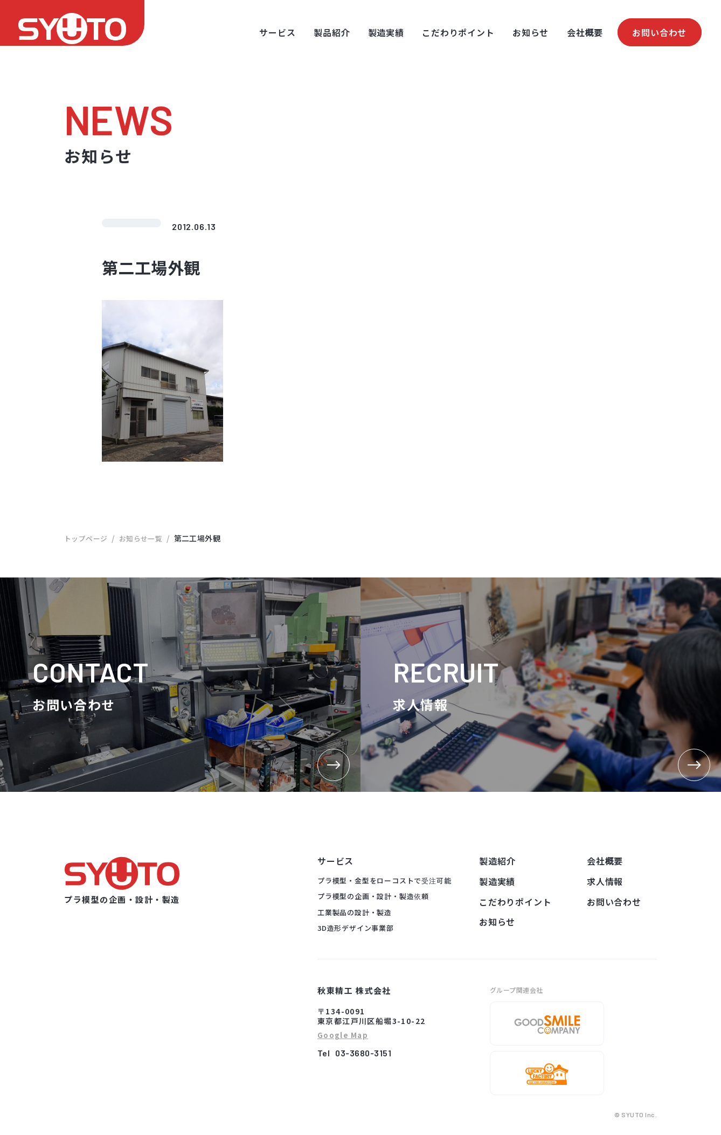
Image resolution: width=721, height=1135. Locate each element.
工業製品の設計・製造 (354, 912)
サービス (277, 32)
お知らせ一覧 (145, 538)
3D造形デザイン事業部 (355, 928)
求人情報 (605, 881)
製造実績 (386, 32)
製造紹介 (497, 860)
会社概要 (585, 32)
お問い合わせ (659, 32)
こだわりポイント (458, 32)
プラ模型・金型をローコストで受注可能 (384, 880)
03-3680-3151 (363, 1053)
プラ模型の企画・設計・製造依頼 (373, 896)
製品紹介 (332, 32)
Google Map (342, 1035)
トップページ (87, 538)
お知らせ (530, 32)
